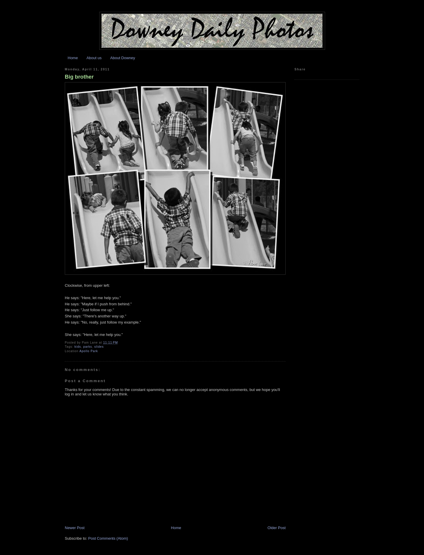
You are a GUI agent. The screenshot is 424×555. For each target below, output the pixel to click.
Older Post (277, 528)
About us (94, 58)
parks (87, 346)
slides (99, 346)
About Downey (122, 58)
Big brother (79, 77)
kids (77, 346)
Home (73, 58)
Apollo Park (89, 351)
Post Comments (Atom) (108, 538)
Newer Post (75, 528)
